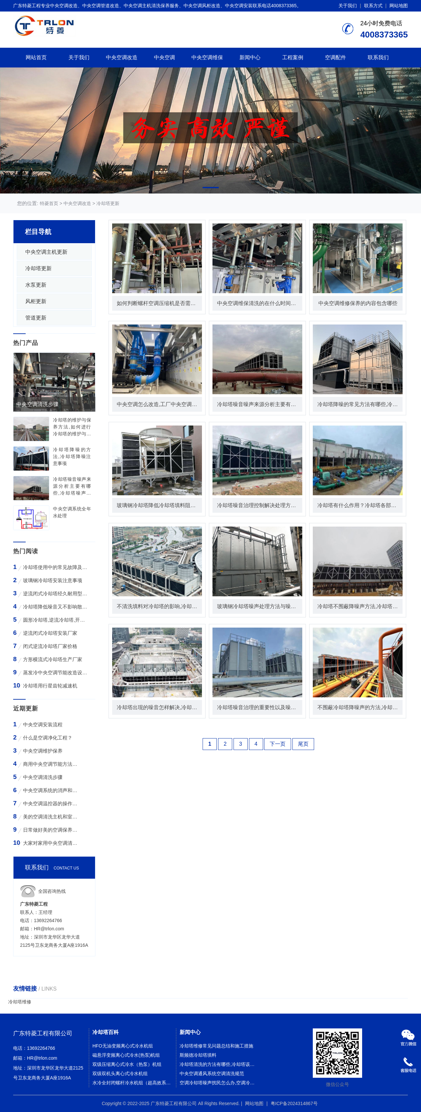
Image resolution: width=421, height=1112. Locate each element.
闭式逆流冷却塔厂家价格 (50, 646)
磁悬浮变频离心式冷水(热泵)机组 (126, 1055)
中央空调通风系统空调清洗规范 (212, 1073)
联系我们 (378, 57)
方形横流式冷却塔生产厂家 (52, 659)
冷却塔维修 (19, 1001)
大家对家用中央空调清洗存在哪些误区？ (51, 843)
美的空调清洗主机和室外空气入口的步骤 (51, 816)
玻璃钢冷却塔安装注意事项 (52, 580)
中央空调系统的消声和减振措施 (51, 790)
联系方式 (373, 5)
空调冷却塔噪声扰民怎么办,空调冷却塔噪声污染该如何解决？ (219, 1082)
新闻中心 (249, 57)
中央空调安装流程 (42, 724)
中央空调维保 (207, 57)
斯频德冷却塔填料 (198, 1055)
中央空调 (164, 57)
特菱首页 (49, 203)
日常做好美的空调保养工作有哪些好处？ (51, 830)
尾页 (303, 744)
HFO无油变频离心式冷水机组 (122, 1045)
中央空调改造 (121, 57)
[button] (211, 187)
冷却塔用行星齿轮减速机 (50, 685)
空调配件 (335, 57)
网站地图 (398, 5)
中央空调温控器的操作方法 (51, 803)
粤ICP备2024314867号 (294, 1103)
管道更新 (35, 318)
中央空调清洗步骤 (42, 777)
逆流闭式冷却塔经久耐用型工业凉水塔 (55, 593)
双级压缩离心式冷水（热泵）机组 (126, 1064)
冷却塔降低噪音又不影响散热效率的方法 (55, 606)
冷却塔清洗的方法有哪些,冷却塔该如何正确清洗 (219, 1064)
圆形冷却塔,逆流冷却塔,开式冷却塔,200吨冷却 (55, 620)
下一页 (277, 744)
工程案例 (292, 57)
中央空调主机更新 (46, 252)
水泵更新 (35, 285)
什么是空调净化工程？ (47, 737)
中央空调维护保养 (42, 751)
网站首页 (36, 57)
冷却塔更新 (107, 203)
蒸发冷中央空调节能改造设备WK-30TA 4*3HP (55, 672)
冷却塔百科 (105, 1032)
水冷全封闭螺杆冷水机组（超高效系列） (132, 1082)
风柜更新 (35, 301)
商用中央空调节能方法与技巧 (51, 764)
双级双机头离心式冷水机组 (120, 1073)
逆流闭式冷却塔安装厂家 (50, 633)
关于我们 (347, 5)
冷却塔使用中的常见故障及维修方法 (55, 567)
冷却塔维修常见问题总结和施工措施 (216, 1045)
